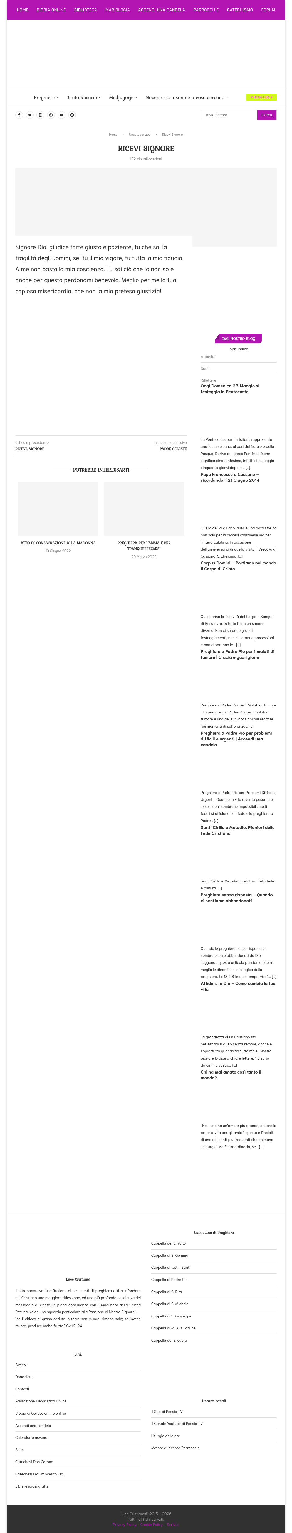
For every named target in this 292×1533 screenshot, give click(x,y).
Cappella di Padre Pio (169, 1279)
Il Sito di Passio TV (167, 1411)
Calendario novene (31, 1437)
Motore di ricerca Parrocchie (175, 1447)
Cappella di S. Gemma (169, 1255)
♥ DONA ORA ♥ (262, 97)
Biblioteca (85, 10)
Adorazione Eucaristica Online (41, 1400)
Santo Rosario (82, 97)
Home (22, 10)
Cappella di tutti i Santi (170, 1267)
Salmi (19, 1449)
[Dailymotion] (72, 115)
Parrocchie (206, 10)
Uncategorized (139, 134)
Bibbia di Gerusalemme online (40, 1412)
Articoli (21, 1364)
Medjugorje (121, 97)
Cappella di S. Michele (170, 1303)
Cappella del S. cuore (169, 1340)
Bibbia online (51, 10)
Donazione (24, 1376)
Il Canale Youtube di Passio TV (177, 1423)
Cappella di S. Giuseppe (171, 1315)
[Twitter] (30, 115)
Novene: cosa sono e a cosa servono (184, 97)
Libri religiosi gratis (31, 1485)
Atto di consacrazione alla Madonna (58, 543)
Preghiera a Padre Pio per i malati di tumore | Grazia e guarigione (237, 654)
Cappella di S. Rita (166, 1291)
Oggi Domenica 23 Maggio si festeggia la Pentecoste (230, 388)
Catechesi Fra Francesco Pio (39, 1473)
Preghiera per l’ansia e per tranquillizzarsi (143, 546)
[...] (248, 467)
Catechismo (240, 10)
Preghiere (44, 97)
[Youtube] (61, 115)
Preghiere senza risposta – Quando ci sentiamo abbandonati (237, 897)
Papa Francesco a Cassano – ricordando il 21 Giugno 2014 (230, 477)
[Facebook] (19, 115)
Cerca (267, 115)
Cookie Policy (151, 1524)
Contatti (22, 1388)
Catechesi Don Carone (34, 1461)
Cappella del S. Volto (168, 1242)
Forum (268, 10)
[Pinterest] (51, 115)
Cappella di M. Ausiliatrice (173, 1327)
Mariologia (117, 10)
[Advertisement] (165, 54)
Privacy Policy (125, 1524)
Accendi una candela (161, 10)
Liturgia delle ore (165, 1435)
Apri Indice (238, 348)
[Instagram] (40, 115)
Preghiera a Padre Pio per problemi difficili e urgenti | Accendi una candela (236, 738)
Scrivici (173, 1524)
